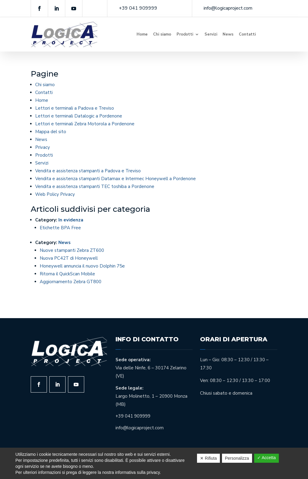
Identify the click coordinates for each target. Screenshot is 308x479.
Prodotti (185, 34)
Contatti (247, 34)
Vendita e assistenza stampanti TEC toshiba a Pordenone (94, 186)
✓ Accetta (266, 457)
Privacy (42, 147)
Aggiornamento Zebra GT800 (70, 282)
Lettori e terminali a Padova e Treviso (74, 108)
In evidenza (70, 220)
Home (142, 34)
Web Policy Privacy (55, 194)
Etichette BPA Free (60, 228)
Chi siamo (162, 34)
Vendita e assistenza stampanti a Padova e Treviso (88, 171)
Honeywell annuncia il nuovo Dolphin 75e (82, 266)
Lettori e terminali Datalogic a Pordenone (78, 116)
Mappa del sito (50, 132)
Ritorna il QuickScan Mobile (67, 274)
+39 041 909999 (138, 8)
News (228, 34)
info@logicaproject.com (228, 8)
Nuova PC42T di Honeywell (69, 258)
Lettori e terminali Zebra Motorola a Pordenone (84, 124)
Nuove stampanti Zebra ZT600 (72, 250)
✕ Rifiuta (208, 458)
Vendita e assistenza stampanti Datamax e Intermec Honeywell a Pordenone (115, 179)
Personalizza (237, 458)
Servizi (211, 34)
